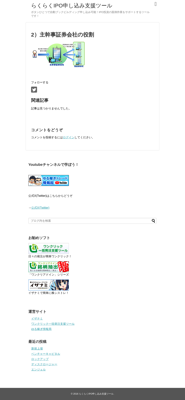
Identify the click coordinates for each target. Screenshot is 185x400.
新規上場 (37, 348)
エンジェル (38, 369)
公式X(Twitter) (40, 207)
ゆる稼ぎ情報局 (41, 329)
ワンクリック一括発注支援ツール (53, 323)
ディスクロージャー (44, 364)
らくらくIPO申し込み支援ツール (71, 5)
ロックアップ (40, 359)
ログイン (68, 137)
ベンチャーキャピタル (45, 353)
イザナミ (37, 318)
